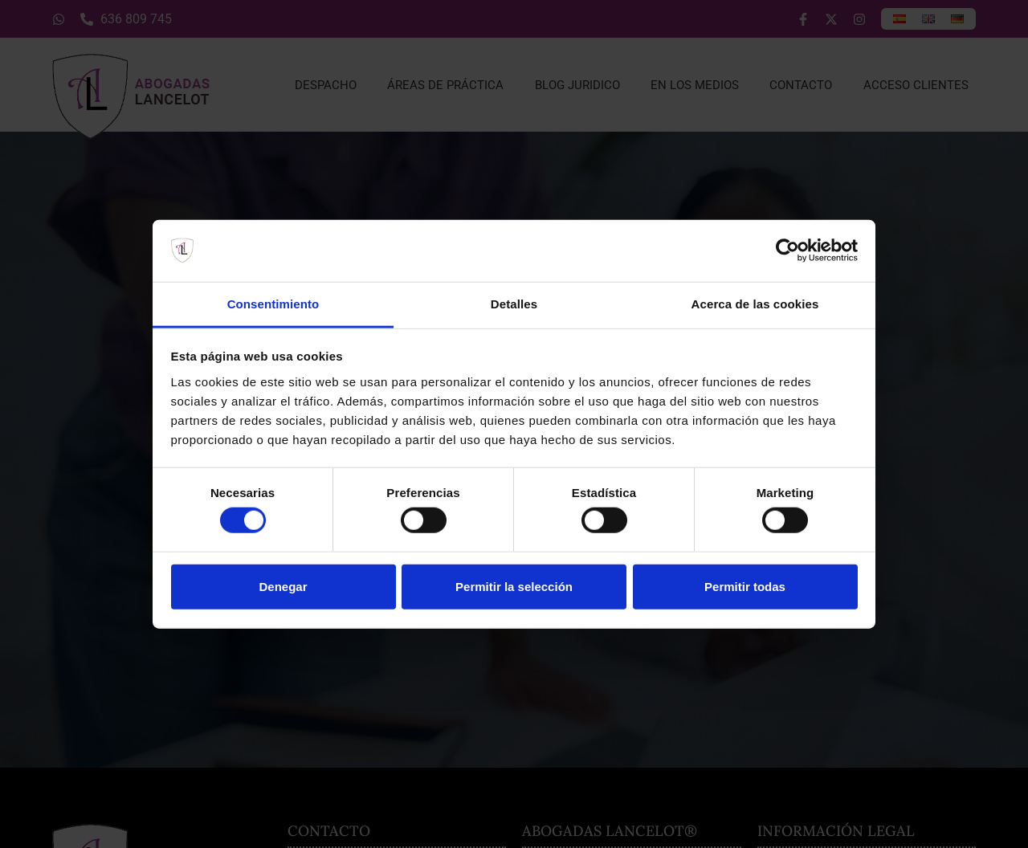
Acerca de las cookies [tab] (755, 304)
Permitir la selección (514, 586)
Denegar (283, 586)
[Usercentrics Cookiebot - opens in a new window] (787, 250)
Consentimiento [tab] (273, 304)
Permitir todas (744, 586)
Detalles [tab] (514, 304)
